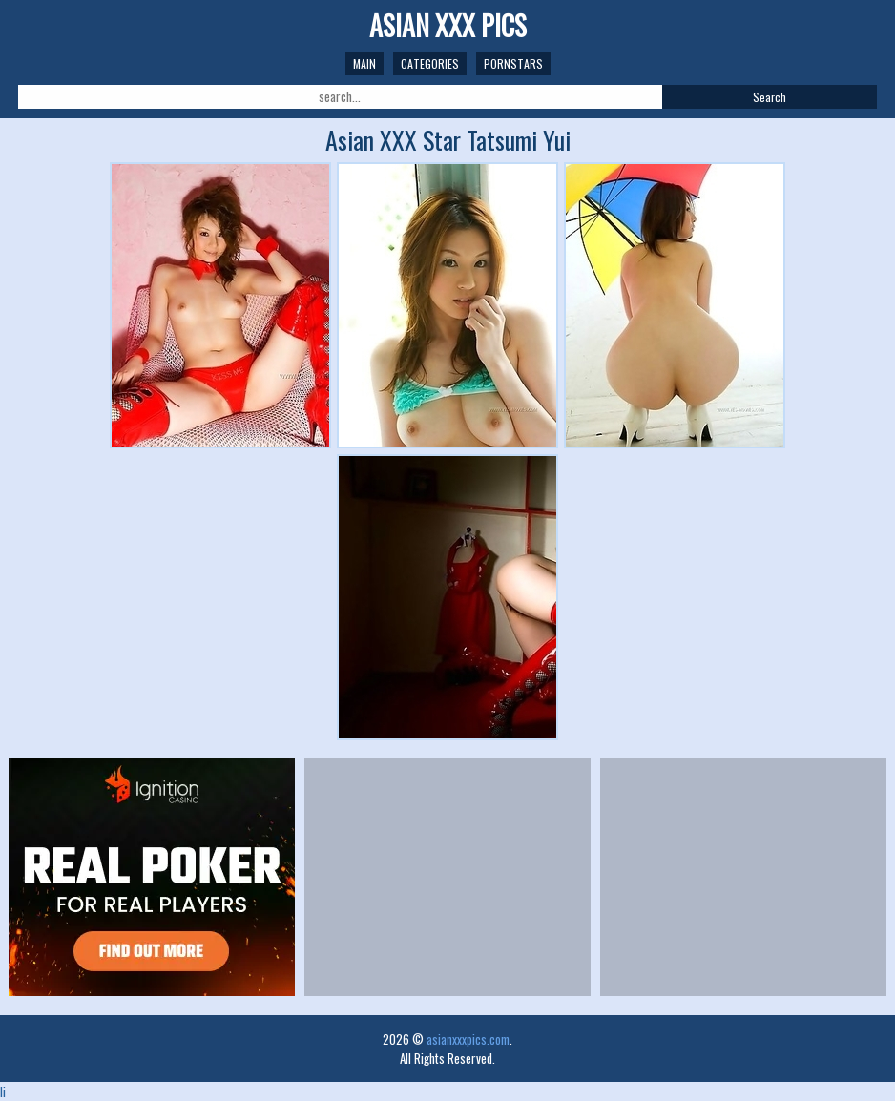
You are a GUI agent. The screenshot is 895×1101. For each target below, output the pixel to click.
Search (769, 97)
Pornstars (513, 63)
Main (364, 63)
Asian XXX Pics (448, 25)
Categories (430, 63)
